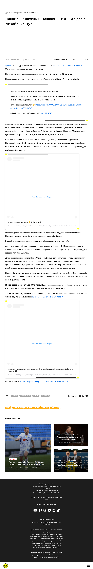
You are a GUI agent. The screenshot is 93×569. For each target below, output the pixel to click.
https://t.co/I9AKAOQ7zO (46, 105)
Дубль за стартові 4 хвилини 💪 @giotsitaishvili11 (25, 222)
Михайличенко (25, 395)
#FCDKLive (62, 105)
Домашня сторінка (13, 13)
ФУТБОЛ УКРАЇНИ (31, 13)
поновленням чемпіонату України (67, 66)
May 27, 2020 (46, 113)
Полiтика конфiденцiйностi (47, 519)
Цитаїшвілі (45, 395)
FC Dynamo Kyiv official (29, 226)
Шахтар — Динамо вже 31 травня (47, 297)
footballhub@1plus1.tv (54, 493)
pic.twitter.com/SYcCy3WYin (22, 108)
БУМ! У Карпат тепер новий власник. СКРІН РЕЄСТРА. (45, 382)
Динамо (8, 66)
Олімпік (35, 395)
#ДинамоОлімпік (75, 105)
